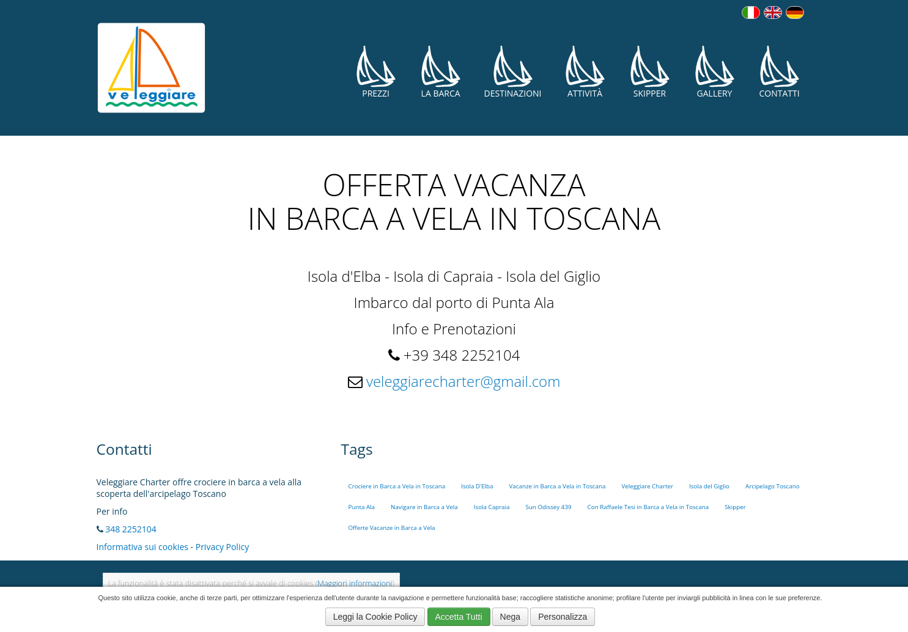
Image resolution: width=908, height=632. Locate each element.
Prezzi (376, 72)
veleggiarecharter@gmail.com (463, 381)
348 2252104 (131, 529)
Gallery (714, 72)
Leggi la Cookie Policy (375, 617)
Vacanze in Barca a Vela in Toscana (557, 486)
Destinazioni (513, 72)
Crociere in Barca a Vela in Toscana (397, 486)
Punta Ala (362, 507)
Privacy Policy (222, 547)
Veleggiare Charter (647, 486)
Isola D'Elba (477, 486)
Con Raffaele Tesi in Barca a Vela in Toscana (648, 507)
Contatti (779, 72)
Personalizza (562, 617)
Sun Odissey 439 (548, 507)
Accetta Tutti (458, 617)
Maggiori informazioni (354, 583)
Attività (585, 72)
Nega (510, 617)
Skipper (650, 72)
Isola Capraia (492, 507)
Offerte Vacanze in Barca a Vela (392, 528)
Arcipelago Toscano (772, 486)
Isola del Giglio (709, 486)
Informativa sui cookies (142, 547)
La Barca (440, 72)
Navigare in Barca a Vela (424, 507)
